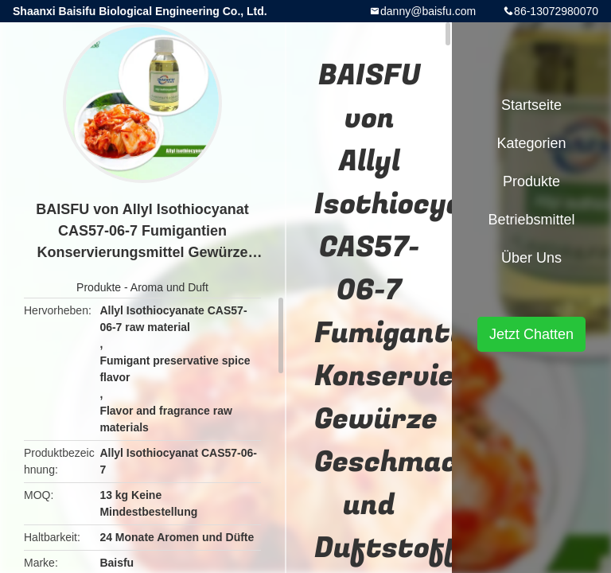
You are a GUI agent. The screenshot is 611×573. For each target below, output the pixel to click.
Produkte (98, 287)
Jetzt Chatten (531, 334)
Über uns (531, 258)
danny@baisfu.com (428, 11)
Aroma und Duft (169, 287)
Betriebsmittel (531, 220)
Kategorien (531, 143)
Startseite (531, 105)
